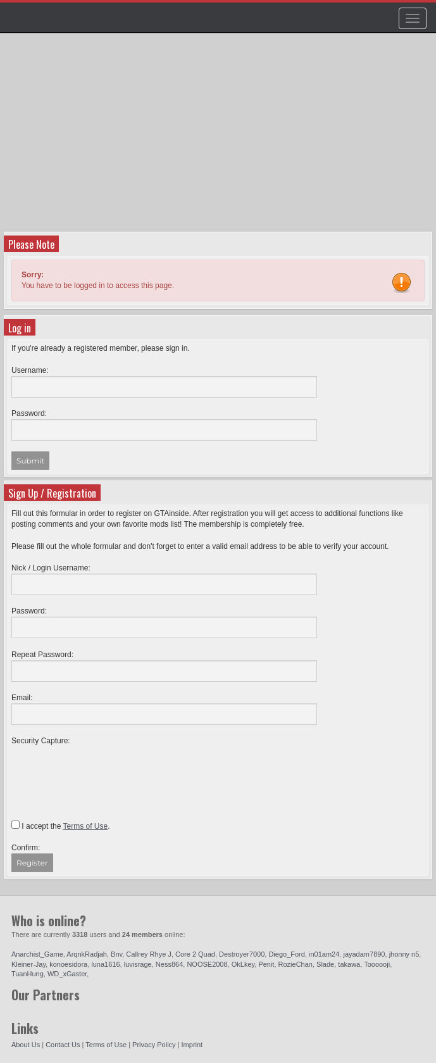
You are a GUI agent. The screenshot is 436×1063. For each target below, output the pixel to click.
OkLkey (243, 964)
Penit (266, 964)
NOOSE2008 (207, 964)
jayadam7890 (364, 954)
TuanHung (27, 974)
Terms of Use (106, 1044)
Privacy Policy (153, 1044)
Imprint (192, 1044)
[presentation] (107, 771)
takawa (349, 964)
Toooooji (377, 964)
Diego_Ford (286, 954)
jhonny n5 (404, 954)
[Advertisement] (219, 136)
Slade (325, 964)
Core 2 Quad (195, 954)
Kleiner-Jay (28, 964)
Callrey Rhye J (148, 954)
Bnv (116, 954)
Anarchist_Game (37, 954)
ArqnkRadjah (86, 954)
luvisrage (138, 964)
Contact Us (63, 1044)
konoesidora (68, 964)
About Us (25, 1044)
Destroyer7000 (242, 954)
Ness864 (169, 964)
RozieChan (295, 964)
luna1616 (105, 964)
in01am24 (324, 954)
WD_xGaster (67, 974)
